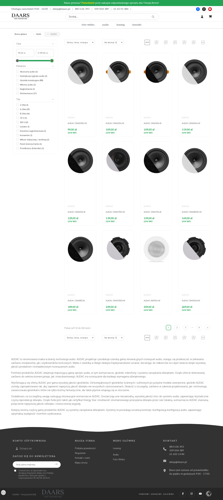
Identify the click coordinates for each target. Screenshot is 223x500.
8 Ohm (25, 113)
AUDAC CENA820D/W (192, 212)
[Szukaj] (112, 17)
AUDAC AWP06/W (152, 300)
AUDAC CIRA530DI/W (115, 300)
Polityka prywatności (85, 448)
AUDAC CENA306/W (115, 123)
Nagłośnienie (27, 89)
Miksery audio (28, 84)
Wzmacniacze (28, 93)
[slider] (17, 60)
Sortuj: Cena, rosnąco (77, 42)
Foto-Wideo (119, 459)
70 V (23, 118)
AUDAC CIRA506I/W (191, 300)
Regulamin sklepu (34, 473)
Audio (116, 454)
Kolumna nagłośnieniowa (33, 131)
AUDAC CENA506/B (76, 212)
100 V (24, 122)
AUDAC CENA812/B (76, 300)
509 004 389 (101, 9)
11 (199, 327)
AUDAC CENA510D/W (77, 123)
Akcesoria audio (29, 71)
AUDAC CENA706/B (152, 212)
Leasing (117, 448)
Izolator (24, 126)
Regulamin (80, 453)
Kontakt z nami (82, 458)
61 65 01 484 (121, 9)
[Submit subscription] (56, 464)
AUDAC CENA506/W (191, 123)
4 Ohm (25, 109)
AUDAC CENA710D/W (115, 212)
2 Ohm (24, 105)
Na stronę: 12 (111, 42)
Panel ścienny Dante (31, 144)
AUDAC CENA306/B (152, 123)
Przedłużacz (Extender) (32, 148)
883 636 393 (82, 9)
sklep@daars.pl (61, 9)
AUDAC (71, 117)
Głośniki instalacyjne (31, 80)
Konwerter (26, 135)
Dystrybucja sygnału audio (33, 76)
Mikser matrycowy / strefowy (34, 139)
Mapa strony (81, 462)
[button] (147, 42)
